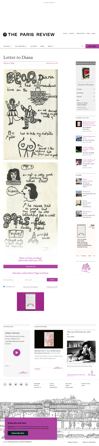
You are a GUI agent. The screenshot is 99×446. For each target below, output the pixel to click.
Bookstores (69, 387)
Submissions (53, 387)
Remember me (10, 287)
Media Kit (52, 385)
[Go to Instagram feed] (4, 384)
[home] (28, 35)
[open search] (82, 46)
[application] (17, 362)
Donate (72, 33)
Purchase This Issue (85, 84)
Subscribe (92, 46)
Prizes (67, 385)
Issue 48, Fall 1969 (52, 63)
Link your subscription (30, 287)
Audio (42, 46)
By (68, 334)
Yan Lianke (70, 336)
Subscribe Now (18, 433)
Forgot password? (52, 287)
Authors (33, 46)
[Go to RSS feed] (26, 384)
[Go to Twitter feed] (15, 384)
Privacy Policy (73, 442)
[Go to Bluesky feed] (21, 384)
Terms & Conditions (89, 442)
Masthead (68, 383)
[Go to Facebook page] (10, 384)
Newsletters (80, 33)
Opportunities (85, 383)
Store (88, 33)
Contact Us (37, 387)
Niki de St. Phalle (8, 63)
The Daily (7, 46)
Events (65, 33)
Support (36, 385)
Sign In (94, 33)
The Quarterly (21, 46)
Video (83, 385)
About (51, 46)
